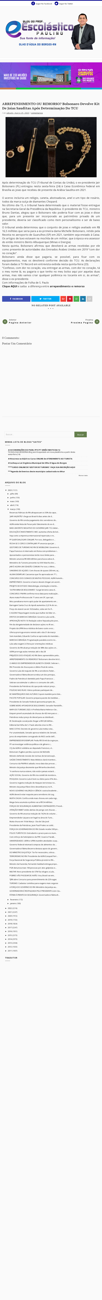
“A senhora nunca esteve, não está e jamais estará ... (32, 771)
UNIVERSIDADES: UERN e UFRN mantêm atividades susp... (34, 840)
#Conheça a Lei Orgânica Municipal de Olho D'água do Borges (37, 463)
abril (12, 505)
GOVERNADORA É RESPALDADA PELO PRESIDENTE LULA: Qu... (35, 891)
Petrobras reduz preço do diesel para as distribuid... (32, 717)
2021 (10, 912)
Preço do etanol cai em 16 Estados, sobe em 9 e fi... (31, 609)
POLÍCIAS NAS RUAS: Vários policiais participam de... (32, 690)
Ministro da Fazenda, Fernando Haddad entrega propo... (34, 864)
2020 (10, 916)
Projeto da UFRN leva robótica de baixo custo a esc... (32, 628)
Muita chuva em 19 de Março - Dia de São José (29, 821)
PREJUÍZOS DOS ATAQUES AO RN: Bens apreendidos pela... (35, 655)
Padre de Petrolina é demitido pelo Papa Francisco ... (32, 678)
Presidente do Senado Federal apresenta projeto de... (33, 701)
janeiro (13, 903)
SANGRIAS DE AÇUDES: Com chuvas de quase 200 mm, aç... (35, 570)
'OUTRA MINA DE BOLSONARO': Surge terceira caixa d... (33, 590)
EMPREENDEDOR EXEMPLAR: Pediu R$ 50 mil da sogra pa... (34, 740)
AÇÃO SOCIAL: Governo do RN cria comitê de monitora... (33, 775)
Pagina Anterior (20, 322)
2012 (10, 946)
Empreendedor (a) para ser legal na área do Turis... (31, 817)
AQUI (14, 286)
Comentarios (37, 113)
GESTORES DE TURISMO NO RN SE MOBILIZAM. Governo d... (35, 547)
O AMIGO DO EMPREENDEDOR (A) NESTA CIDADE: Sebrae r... (35, 663)
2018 (10, 923)
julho (12, 493)
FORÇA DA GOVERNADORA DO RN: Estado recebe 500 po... (34, 829)
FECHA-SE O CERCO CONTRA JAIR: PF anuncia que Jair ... (33, 543)
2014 (10, 939)
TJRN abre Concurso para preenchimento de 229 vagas (33, 879)
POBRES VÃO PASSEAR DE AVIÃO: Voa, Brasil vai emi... (32, 875)
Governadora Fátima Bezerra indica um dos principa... (33, 674)
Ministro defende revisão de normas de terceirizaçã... (33, 756)
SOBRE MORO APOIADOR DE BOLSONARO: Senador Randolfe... (36, 705)
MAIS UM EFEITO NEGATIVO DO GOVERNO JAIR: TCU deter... (34, 528)
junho (13, 497)
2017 (10, 927)
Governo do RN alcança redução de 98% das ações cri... (33, 647)
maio (12, 501)
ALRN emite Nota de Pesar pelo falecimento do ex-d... (32, 524)
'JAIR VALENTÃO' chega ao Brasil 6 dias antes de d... (31, 516)
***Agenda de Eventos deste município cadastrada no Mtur (36, 471)
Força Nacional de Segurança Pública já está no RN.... (32, 860)
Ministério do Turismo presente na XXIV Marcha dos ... (33, 562)
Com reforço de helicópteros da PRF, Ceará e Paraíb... (32, 837)
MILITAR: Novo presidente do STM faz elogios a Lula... (32, 871)
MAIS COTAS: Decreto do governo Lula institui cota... (32, 729)
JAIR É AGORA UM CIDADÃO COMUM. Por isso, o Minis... (33, 566)
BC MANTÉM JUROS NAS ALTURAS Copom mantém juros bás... (36, 694)
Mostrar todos (83, 475)
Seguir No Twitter (64, 3)
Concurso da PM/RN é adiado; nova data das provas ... (33, 763)
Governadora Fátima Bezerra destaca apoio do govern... (34, 848)
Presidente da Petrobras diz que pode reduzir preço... (33, 686)
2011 (10, 950)
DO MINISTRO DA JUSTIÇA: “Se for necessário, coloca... (32, 852)
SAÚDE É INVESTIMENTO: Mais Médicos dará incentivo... (33, 759)
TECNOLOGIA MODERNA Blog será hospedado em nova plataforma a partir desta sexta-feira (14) (41, 453)
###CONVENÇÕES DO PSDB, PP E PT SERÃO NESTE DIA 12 (34, 450)
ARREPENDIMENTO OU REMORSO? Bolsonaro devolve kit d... (35, 659)
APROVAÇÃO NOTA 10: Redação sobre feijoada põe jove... (34, 620)
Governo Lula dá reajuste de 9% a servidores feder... (32, 671)
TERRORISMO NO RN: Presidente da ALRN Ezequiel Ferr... (34, 856)
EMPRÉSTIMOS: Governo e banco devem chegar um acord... (35, 582)
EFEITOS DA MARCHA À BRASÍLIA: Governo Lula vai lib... (33, 617)
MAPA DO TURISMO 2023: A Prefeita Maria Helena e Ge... (34, 709)
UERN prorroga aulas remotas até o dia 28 (28, 651)
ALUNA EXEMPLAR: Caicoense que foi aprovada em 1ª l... (33, 574)
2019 (10, 920)
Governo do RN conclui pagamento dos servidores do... (33, 520)
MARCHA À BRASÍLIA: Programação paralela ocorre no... (33, 640)
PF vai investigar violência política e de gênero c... (31, 744)
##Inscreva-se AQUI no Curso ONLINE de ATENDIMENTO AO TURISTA (40, 458)
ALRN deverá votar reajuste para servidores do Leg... (32, 794)
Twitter (45, 299)
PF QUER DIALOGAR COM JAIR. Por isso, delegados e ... (32, 539)
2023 (10, 490)
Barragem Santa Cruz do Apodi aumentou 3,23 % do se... (34, 605)
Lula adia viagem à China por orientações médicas (31, 643)
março (13, 509)
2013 (10, 943)
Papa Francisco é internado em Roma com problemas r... (34, 551)
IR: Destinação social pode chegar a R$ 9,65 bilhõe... (32, 721)
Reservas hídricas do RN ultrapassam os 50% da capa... (33, 512)
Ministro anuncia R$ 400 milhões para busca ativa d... (32, 559)
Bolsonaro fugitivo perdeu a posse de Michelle (30, 752)
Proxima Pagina (82, 322)
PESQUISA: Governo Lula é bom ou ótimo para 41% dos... (34, 779)
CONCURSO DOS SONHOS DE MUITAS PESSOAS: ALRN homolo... (37, 578)
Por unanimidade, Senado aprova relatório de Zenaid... (33, 732)
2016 (10, 931)
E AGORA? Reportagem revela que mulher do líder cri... (33, 613)
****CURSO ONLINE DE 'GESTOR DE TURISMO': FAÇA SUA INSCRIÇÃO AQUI (41, 467)
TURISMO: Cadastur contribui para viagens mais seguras (34, 883)
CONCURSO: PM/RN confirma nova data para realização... (34, 593)
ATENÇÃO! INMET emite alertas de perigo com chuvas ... (33, 810)
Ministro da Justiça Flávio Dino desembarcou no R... (31, 786)
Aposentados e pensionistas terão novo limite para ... (33, 555)
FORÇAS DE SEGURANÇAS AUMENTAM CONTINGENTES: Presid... (36, 806)
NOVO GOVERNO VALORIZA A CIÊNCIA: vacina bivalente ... (34, 790)
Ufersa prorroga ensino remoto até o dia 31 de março (33, 632)
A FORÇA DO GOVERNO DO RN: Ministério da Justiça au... (33, 887)
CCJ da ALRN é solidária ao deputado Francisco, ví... (31, 748)
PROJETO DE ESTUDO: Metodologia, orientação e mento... (34, 586)
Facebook (16, 299)
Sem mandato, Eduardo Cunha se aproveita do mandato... (35, 636)
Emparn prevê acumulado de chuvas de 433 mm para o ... (34, 713)
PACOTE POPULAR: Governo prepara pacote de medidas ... (35, 698)
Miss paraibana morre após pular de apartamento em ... (34, 601)
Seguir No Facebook (41, 3)
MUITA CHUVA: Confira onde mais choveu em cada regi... (34, 798)
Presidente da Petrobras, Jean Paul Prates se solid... (32, 825)
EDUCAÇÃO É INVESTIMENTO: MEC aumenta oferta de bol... (34, 532)
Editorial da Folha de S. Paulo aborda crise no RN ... (31, 725)
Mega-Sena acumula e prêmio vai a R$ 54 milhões (31, 802)
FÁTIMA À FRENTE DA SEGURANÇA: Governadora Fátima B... (34, 895)
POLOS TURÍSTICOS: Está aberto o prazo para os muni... (33, 833)
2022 (10, 908)
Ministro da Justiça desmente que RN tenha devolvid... (33, 767)
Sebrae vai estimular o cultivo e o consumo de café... (32, 682)
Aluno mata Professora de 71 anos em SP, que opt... (32, 597)
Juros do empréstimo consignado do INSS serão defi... (33, 736)
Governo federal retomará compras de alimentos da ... (33, 844)
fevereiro (14, 899)
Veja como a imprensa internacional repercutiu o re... (32, 535)
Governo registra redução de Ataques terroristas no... (33, 783)
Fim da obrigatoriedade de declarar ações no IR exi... (32, 624)
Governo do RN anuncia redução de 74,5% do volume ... (33, 813)
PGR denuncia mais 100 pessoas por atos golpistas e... (33, 868)
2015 (10, 935)
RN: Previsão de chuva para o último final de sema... (32, 667)
